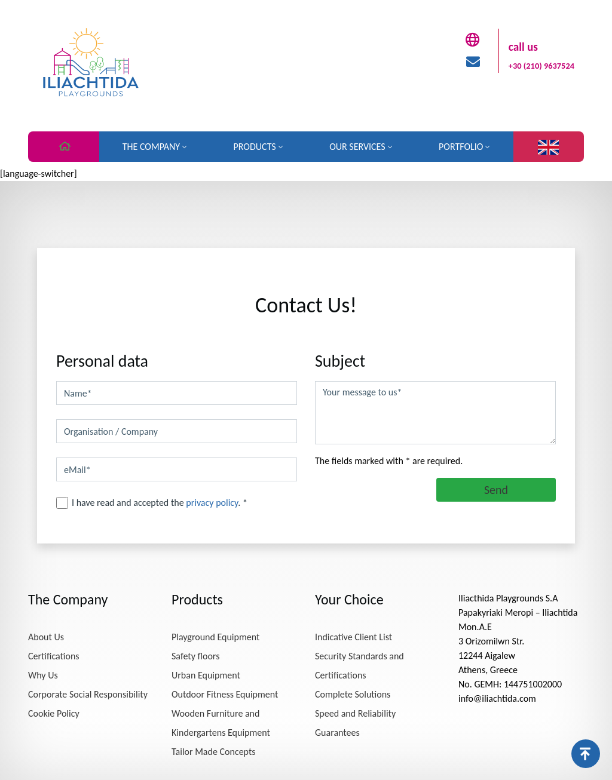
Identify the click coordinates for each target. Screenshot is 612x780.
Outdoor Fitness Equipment (225, 694)
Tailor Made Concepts (214, 751)
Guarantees (337, 732)
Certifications (53, 656)
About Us (46, 637)
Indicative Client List (353, 637)
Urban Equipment (206, 675)
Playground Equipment (215, 637)
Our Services (357, 146)
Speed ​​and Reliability (355, 713)
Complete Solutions (352, 694)
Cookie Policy (53, 713)
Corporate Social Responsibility (88, 694)
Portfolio (461, 146)
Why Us (43, 675)
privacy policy (212, 502)
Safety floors (195, 656)
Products (255, 146)
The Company (151, 146)
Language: (548, 147)
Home (63, 148)
